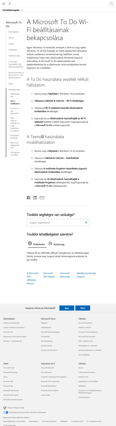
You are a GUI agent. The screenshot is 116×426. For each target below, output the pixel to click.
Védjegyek (63, 421)
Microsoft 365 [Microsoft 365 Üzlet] (8, 386)
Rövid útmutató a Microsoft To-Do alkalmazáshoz (16, 75)
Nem (82, 308)
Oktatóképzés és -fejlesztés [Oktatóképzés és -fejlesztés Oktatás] (87, 346)
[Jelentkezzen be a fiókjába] (111, 3)
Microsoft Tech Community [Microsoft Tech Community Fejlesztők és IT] (50, 381)
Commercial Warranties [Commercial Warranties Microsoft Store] (49, 350)
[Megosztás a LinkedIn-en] (34, 197)
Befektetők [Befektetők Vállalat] (82, 386)
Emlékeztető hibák (14, 136)
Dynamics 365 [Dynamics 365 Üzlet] (8, 381)
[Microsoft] (58, 2)
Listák (11, 43)
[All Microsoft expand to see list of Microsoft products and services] (3, 3)
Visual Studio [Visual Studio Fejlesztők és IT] (45, 395)
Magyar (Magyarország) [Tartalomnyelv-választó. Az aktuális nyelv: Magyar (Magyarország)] (16, 408)
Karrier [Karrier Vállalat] (80, 368)
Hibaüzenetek (14, 95)
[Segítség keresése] (10, 3)
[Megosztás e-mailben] (40, 197)
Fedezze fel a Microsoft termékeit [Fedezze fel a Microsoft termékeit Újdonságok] (14, 336)
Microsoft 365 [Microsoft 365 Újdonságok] (8, 332)
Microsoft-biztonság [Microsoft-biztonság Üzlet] (10, 372)
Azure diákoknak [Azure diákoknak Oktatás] (84, 355)
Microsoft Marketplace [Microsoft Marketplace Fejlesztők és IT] (49, 386)
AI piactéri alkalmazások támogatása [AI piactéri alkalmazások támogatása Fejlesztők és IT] (53, 377)
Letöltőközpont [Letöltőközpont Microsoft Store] (46, 327)
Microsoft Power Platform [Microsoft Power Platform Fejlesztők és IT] (49, 390)
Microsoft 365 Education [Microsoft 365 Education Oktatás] (86, 336)
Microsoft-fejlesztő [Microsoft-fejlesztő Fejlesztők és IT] (47, 368)
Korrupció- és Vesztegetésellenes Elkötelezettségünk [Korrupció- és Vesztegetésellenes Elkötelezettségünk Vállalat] (90, 391)
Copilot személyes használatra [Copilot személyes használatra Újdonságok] (13, 327)
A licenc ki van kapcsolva (14, 111)
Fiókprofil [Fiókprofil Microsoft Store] (44, 323)
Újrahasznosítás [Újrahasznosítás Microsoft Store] (46, 346)
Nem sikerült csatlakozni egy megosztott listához (14, 124)
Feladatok (13, 49)
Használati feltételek (49, 421)
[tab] (37, 244)
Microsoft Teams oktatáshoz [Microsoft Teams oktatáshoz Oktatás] (88, 332)
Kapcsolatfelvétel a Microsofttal (14, 421)
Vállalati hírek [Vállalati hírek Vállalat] (83, 377)
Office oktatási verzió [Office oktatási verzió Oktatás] (85, 341)
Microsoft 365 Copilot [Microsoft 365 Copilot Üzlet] (10, 395)
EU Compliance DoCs (94, 421)
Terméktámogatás (11, 10)
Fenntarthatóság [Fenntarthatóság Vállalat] (84, 397)
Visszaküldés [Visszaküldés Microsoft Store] (45, 336)
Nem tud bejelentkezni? (14, 145)
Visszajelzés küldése (14, 153)
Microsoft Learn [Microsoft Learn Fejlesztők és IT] (46, 372)
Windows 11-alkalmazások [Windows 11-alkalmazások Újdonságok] (12, 341)
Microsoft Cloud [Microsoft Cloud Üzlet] (8, 368)
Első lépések (14, 32)
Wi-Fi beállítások (14, 102)
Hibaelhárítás (14, 89)
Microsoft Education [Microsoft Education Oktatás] (85, 323)
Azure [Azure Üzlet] (5, 377)
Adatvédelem (33, 421)
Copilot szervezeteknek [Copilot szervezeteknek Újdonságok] (11, 323)
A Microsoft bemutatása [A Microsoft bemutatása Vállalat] (86, 372)
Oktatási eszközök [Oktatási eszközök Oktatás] (84, 327)
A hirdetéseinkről (77, 421)
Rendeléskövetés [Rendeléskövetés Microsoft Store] (47, 341)
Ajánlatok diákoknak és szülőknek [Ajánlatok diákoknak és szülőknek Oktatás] (89, 350)
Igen (67, 308)
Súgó (11, 83)
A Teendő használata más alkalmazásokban (16, 64)
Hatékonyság (14, 55)
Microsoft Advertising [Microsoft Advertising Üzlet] (10, 390)
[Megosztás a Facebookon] (29, 197)
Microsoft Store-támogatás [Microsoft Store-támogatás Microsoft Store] (50, 332)
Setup (11, 37)
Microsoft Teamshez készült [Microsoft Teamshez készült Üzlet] (13, 399)
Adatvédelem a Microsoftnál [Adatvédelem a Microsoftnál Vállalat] (88, 381)
